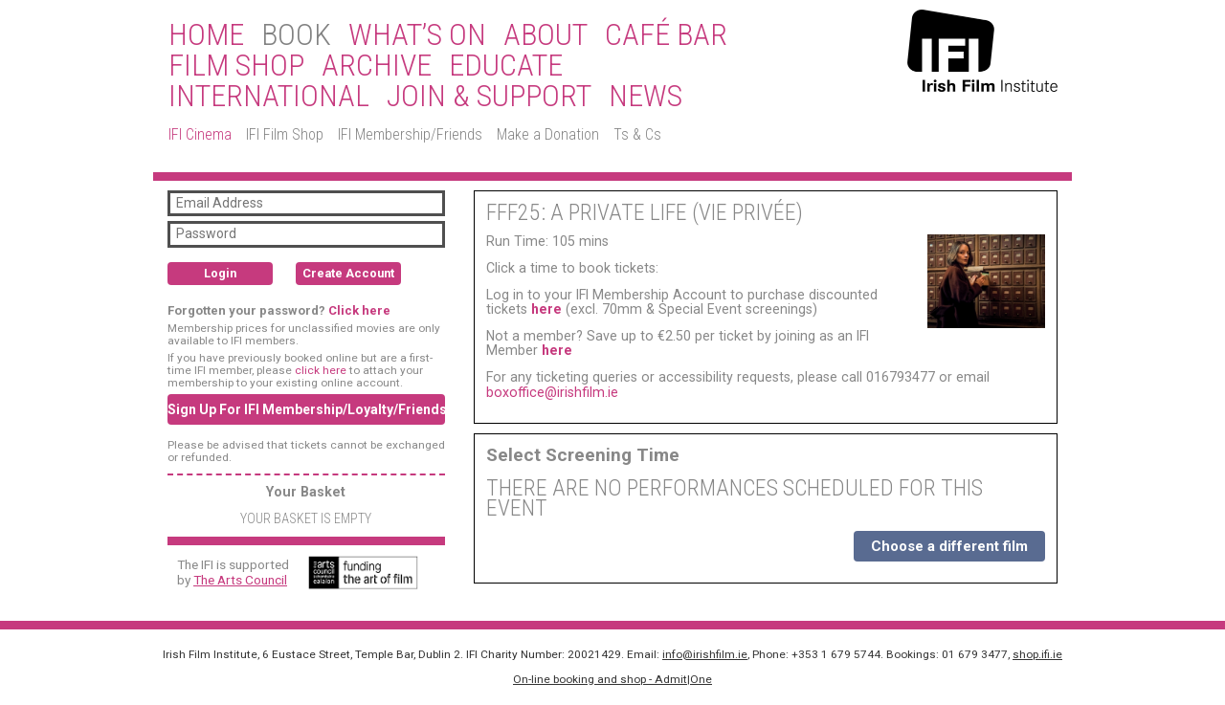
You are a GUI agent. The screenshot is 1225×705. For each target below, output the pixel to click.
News (645, 96)
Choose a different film (949, 546)
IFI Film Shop (284, 134)
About (545, 35)
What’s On (417, 35)
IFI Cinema (200, 134)
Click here (359, 310)
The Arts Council (240, 579)
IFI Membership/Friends (410, 134)
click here (320, 370)
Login (220, 273)
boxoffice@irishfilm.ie (552, 392)
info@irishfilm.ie (704, 654)
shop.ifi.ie (1037, 654)
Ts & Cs (637, 134)
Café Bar (666, 35)
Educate (506, 66)
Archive (377, 66)
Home (206, 35)
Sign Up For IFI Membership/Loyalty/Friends (306, 409)
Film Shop (236, 66)
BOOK (296, 35)
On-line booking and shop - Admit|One (612, 679)
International (268, 96)
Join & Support (489, 96)
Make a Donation (548, 134)
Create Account (348, 273)
